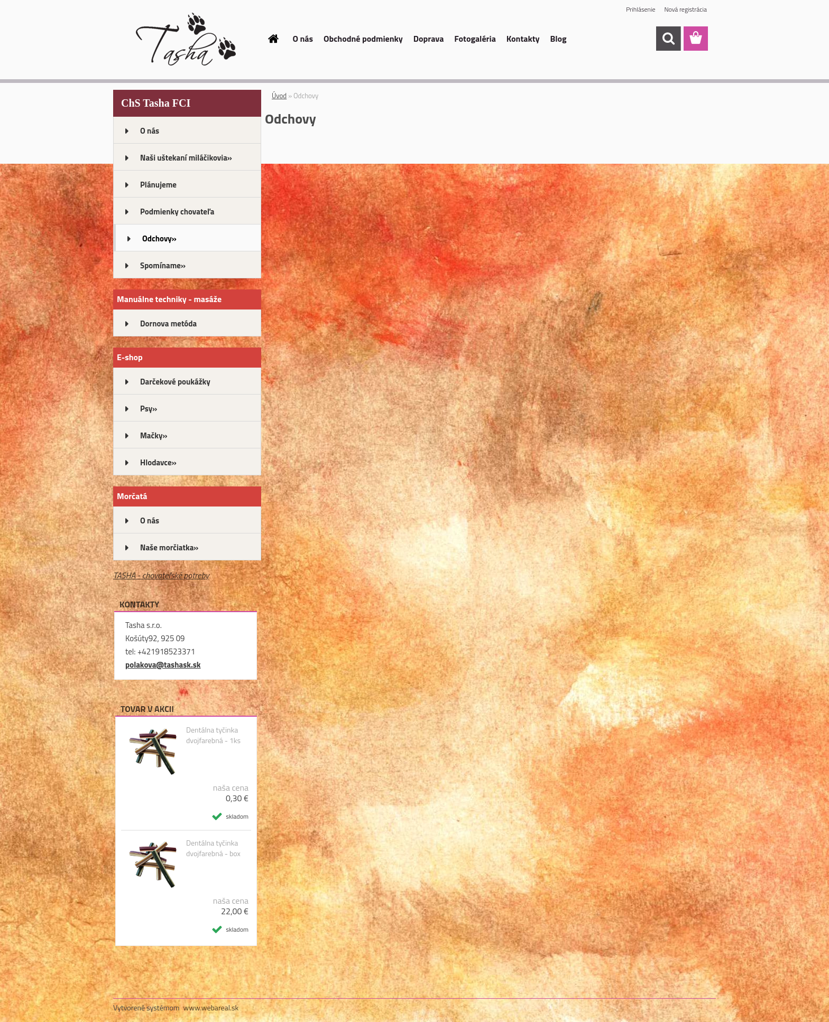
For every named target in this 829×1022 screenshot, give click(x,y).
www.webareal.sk (211, 1007)
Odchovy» (159, 238)
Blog (558, 38)
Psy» (148, 408)
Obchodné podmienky (363, 38)
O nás (303, 38)
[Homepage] (273, 38)
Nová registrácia (685, 9)
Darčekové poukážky (175, 382)
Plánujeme (158, 185)
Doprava (428, 38)
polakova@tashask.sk (163, 665)
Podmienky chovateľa (177, 211)
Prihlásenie (640, 9)
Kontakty (523, 38)
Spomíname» (163, 265)
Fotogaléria (475, 38)
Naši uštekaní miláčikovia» (186, 158)
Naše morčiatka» (169, 547)
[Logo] (186, 39)
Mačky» (154, 435)
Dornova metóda (168, 323)
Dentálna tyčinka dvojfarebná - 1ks (213, 735)
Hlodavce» (158, 462)
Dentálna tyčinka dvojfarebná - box (213, 848)
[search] (668, 38)
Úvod (279, 95)
